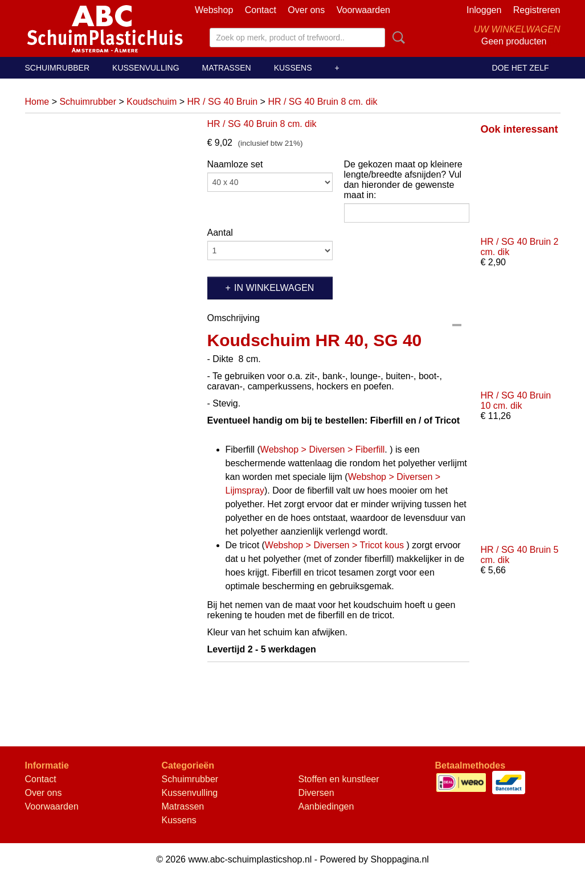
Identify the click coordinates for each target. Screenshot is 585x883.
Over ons (306, 10)
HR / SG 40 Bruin (222, 101)
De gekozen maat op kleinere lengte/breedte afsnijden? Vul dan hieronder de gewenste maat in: (403, 179)
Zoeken (396, 37)
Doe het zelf (520, 67)
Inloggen (484, 10)
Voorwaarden (363, 10)
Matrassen (226, 67)
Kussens (293, 67)
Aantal (220, 232)
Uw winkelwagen (516, 29)
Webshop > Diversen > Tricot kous (334, 545)
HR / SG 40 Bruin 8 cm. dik (322, 101)
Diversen (316, 793)
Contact (260, 10)
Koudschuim (151, 101)
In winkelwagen (274, 288)
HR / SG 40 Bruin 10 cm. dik (516, 400)
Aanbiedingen (326, 806)
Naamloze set (235, 164)
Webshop (214, 10)
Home (37, 101)
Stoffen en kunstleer (338, 779)
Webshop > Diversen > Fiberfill (322, 449)
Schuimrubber (57, 67)
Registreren (537, 10)
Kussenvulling (145, 67)
